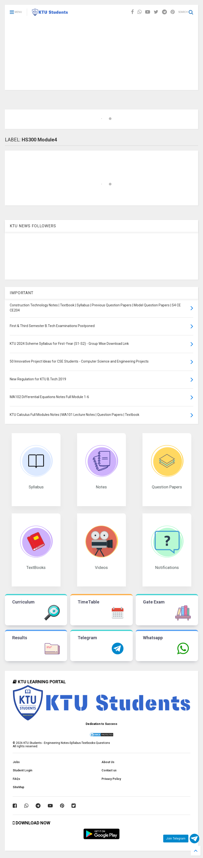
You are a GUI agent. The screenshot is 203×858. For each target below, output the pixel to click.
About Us (108, 762)
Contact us (109, 770)
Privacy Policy (111, 779)
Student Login (22, 770)
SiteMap (18, 787)
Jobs (16, 762)
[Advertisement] (101, 56)
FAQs (16, 779)
